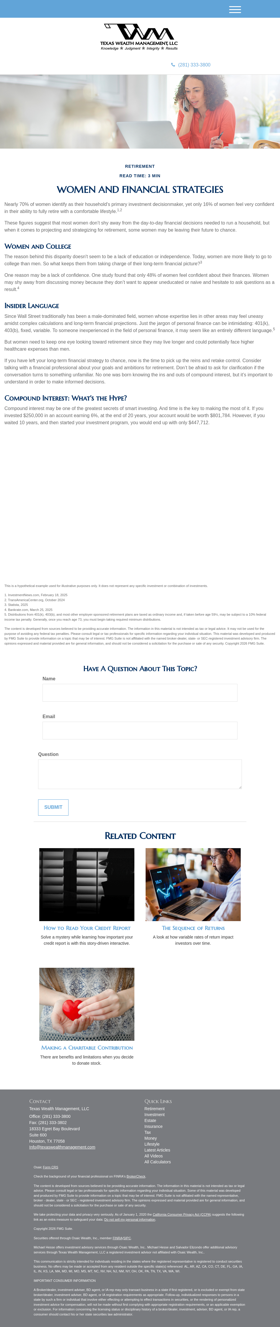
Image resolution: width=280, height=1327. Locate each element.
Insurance (153, 1126)
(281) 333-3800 (190, 64)
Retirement (154, 1108)
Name (49, 678)
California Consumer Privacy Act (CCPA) (182, 1214)
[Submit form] (53, 807)
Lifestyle (151, 1144)
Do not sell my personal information (129, 1219)
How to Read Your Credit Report (87, 928)
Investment (154, 1114)
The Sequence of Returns (193, 928)
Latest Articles (157, 1150)
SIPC (127, 1238)
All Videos (153, 1156)
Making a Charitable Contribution (87, 1047)
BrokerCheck (136, 1176)
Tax (147, 1132)
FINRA (117, 1238)
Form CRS (50, 1167)
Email (49, 716)
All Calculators (157, 1162)
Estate (150, 1120)
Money (150, 1138)
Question (48, 754)
